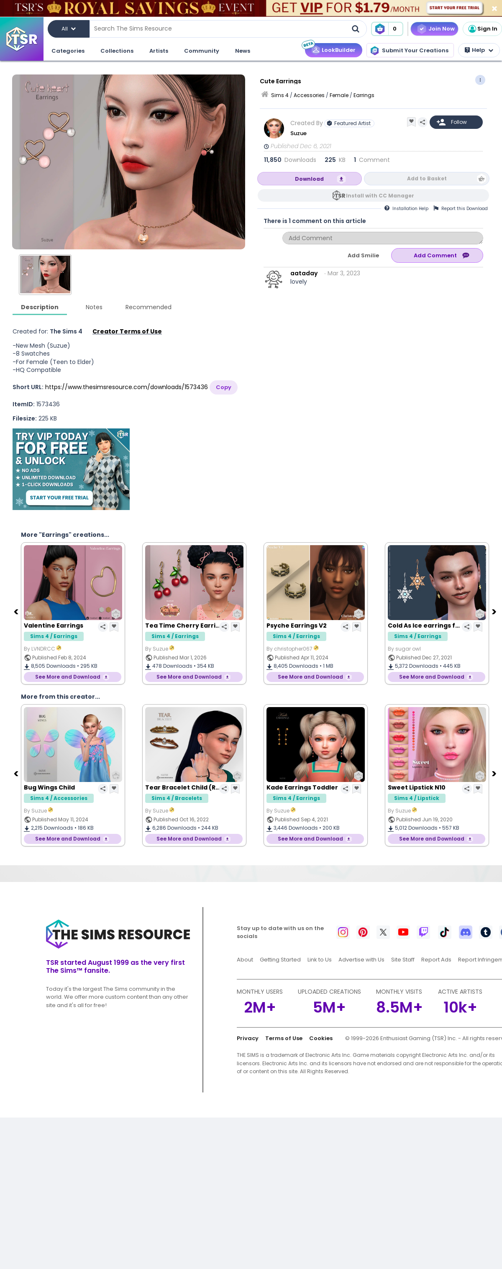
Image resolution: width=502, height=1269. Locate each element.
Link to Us (319, 960)
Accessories (309, 95)
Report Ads (436, 960)
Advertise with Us (361, 960)
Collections (116, 51)
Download (309, 178)
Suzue (298, 133)
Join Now (441, 29)
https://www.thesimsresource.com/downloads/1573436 (126, 387)
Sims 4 (280, 95)
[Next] (495, 611)
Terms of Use (283, 1038)
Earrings (363, 95)
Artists (158, 51)
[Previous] (17, 611)
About (245, 960)
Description (40, 307)
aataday (304, 273)
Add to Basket (427, 178)
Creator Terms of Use (127, 331)
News (242, 51)
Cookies (321, 1038)
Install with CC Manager (380, 195)
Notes (94, 307)
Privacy (248, 1038)
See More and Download (67, 676)
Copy (223, 387)
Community (201, 51)
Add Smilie (363, 255)
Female (339, 95)
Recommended (149, 307)
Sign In (482, 29)
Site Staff (403, 960)
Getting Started (280, 960)
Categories (68, 51)
